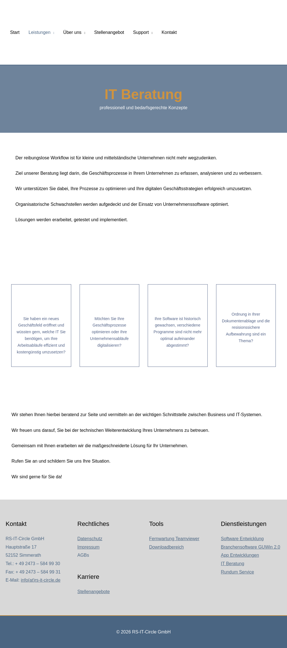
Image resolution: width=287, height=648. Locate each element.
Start (15, 32)
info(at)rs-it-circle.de (40, 580)
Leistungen (39, 32)
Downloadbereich (166, 547)
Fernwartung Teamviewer (174, 538)
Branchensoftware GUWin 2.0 (250, 547)
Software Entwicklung (242, 538)
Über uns (72, 32)
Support (141, 32)
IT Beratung (232, 563)
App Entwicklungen (240, 555)
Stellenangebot (109, 32)
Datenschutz (89, 538)
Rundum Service (237, 572)
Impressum (88, 547)
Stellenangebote (93, 591)
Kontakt (169, 32)
